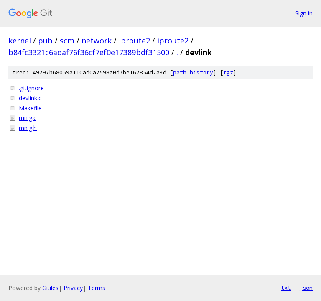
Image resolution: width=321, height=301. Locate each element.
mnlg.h (28, 128)
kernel (19, 41)
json (306, 287)
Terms (96, 288)
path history (193, 72)
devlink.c (30, 98)
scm (67, 41)
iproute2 (134, 41)
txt (286, 287)
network (97, 41)
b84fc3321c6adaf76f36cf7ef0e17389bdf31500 (88, 52)
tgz (228, 72)
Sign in (304, 13)
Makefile (30, 108)
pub (45, 41)
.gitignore (31, 88)
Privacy (73, 288)
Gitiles (50, 288)
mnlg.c (27, 118)
